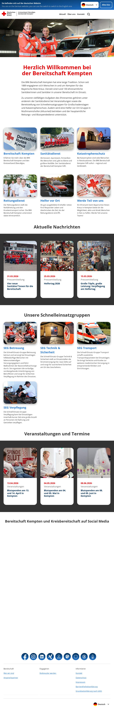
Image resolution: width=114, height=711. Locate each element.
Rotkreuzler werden (48, 673)
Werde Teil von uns (90, 200)
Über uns (71, 14)
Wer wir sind (9, 673)
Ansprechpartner (11, 677)
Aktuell (62, 14)
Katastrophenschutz (91, 153)
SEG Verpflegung (15, 407)
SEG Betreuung (14, 348)
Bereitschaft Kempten (19, 153)
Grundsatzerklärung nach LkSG (89, 691)
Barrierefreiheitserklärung (87, 686)
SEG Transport (87, 348)
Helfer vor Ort (50, 200)
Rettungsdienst (14, 200)
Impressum (80, 682)
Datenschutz (81, 677)
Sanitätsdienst (50, 153)
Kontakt (81, 14)
